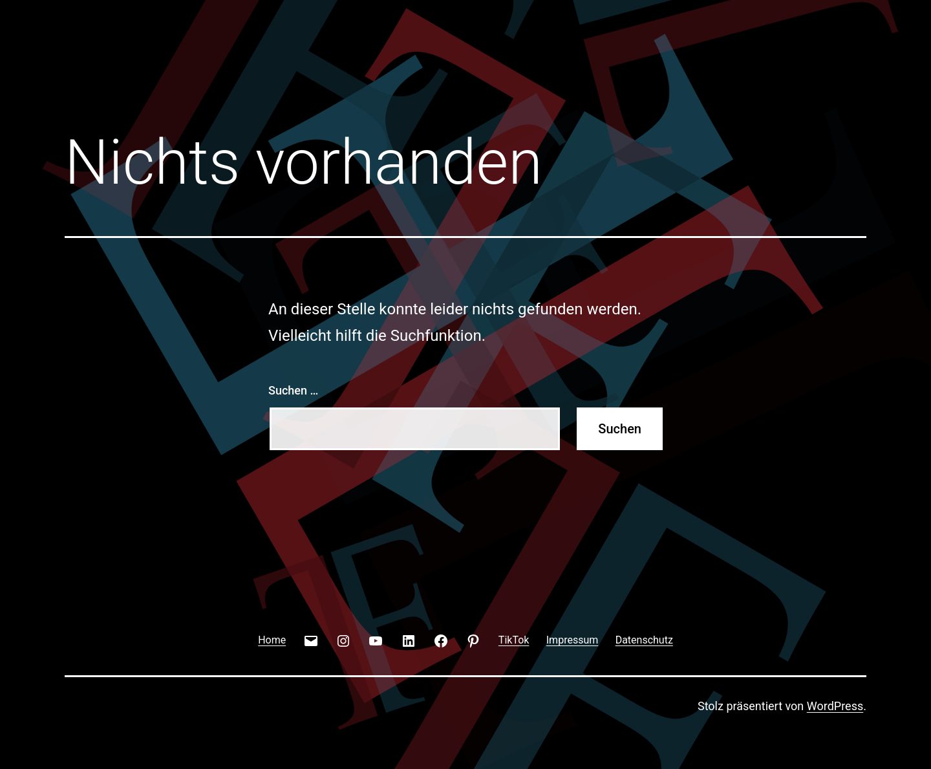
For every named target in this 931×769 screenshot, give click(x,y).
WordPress (835, 706)
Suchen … (293, 390)
